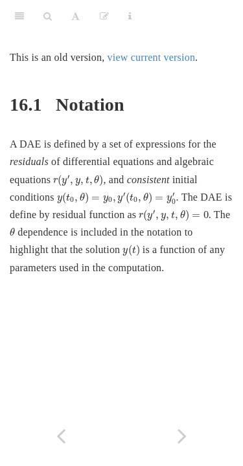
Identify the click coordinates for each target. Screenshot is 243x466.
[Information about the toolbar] (130, 16)
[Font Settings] (75, 16)
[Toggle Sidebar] (19, 16)
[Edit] (104, 16)
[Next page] (183, 436)
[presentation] (78, 180)
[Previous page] (61, 436)
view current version (152, 57)
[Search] (48, 16)
